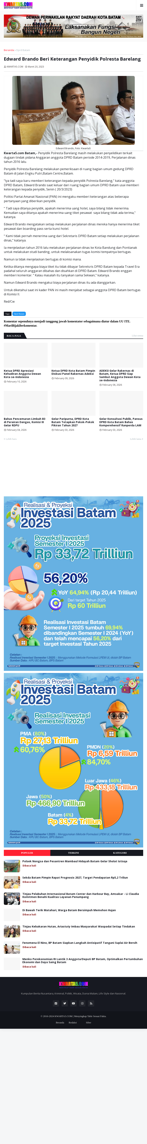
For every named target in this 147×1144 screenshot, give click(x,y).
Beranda (9, 50)
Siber (88, 1022)
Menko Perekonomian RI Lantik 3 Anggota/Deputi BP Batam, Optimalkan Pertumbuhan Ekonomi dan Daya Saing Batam (82, 961)
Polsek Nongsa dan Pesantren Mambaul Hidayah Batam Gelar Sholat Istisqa (74, 861)
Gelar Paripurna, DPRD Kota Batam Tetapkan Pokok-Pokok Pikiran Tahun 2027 (72, 422)
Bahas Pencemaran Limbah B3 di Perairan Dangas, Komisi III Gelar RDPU (24, 422)
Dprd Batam (23, 50)
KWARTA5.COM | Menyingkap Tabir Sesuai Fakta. (80, 1016)
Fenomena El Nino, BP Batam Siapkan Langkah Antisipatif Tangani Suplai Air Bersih (79, 943)
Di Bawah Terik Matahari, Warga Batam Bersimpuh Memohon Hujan (69, 910)
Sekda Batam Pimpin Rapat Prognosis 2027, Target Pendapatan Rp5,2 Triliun (75, 877)
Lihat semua (137, 335)
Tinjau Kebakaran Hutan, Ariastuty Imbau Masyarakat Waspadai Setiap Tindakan (78, 926)
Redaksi (73, 1022)
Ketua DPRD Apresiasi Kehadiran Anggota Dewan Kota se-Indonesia (22, 374)
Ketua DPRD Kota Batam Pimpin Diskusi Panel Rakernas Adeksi (73, 372)
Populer (27, 852)
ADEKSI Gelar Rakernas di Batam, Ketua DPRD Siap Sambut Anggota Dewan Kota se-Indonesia (119, 375)
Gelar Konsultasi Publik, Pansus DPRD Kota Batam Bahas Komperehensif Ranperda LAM (121, 422)
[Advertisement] (32, 470)
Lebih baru (11, 438)
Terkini (73, 852)
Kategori (120, 852)
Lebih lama (135, 438)
